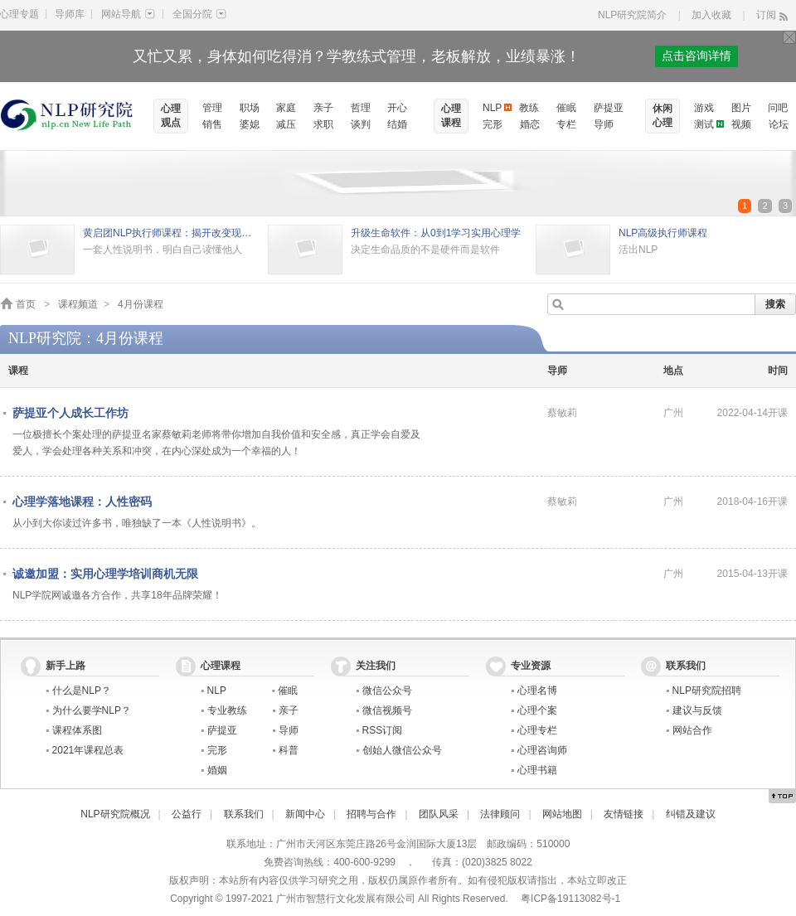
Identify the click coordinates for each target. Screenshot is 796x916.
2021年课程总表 (88, 750)
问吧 (778, 108)
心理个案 (537, 710)
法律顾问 (500, 814)
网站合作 (692, 730)
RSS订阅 (382, 730)
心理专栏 (537, 730)
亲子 (323, 108)
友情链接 (623, 814)
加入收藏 (711, 15)
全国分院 (199, 14)
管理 (212, 108)
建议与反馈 (697, 710)
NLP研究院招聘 (706, 690)
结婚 (397, 124)
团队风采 (439, 814)
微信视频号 (387, 710)
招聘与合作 (371, 814)
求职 (323, 124)
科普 (288, 750)
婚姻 (217, 770)
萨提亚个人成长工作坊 (70, 412)
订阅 (766, 15)
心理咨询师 (542, 750)
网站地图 (562, 814)
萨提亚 (609, 108)
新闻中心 (305, 814)
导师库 (70, 14)
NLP (492, 108)
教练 (529, 108)
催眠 (566, 108)
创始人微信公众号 (402, 750)
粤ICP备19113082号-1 (570, 898)
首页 (26, 304)
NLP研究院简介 (632, 15)
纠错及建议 (691, 814)
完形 (492, 124)
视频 (741, 124)
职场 (250, 108)
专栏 (566, 124)
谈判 (361, 124)
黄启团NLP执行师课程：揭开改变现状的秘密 (171, 233)
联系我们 (244, 814)
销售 (212, 124)
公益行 (186, 814)
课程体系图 (77, 730)
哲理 (361, 108)
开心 (397, 108)
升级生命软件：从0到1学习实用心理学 (436, 233)
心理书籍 (537, 770)
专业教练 (227, 710)
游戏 (704, 108)
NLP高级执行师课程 (663, 233)
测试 (704, 124)
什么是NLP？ (81, 690)
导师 (604, 124)
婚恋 (530, 124)
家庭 (286, 108)
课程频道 (78, 304)
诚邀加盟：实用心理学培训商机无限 (105, 573)
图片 (741, 108)
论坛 (779, 124)
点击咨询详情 (696, 56)
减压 (286, 124)
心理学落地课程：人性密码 (82, 501)
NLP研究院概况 (114, 814)
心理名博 (537, 690)
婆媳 (250, 124)
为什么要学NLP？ (91, 710)
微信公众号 (387, 690)
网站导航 (128, 14)
